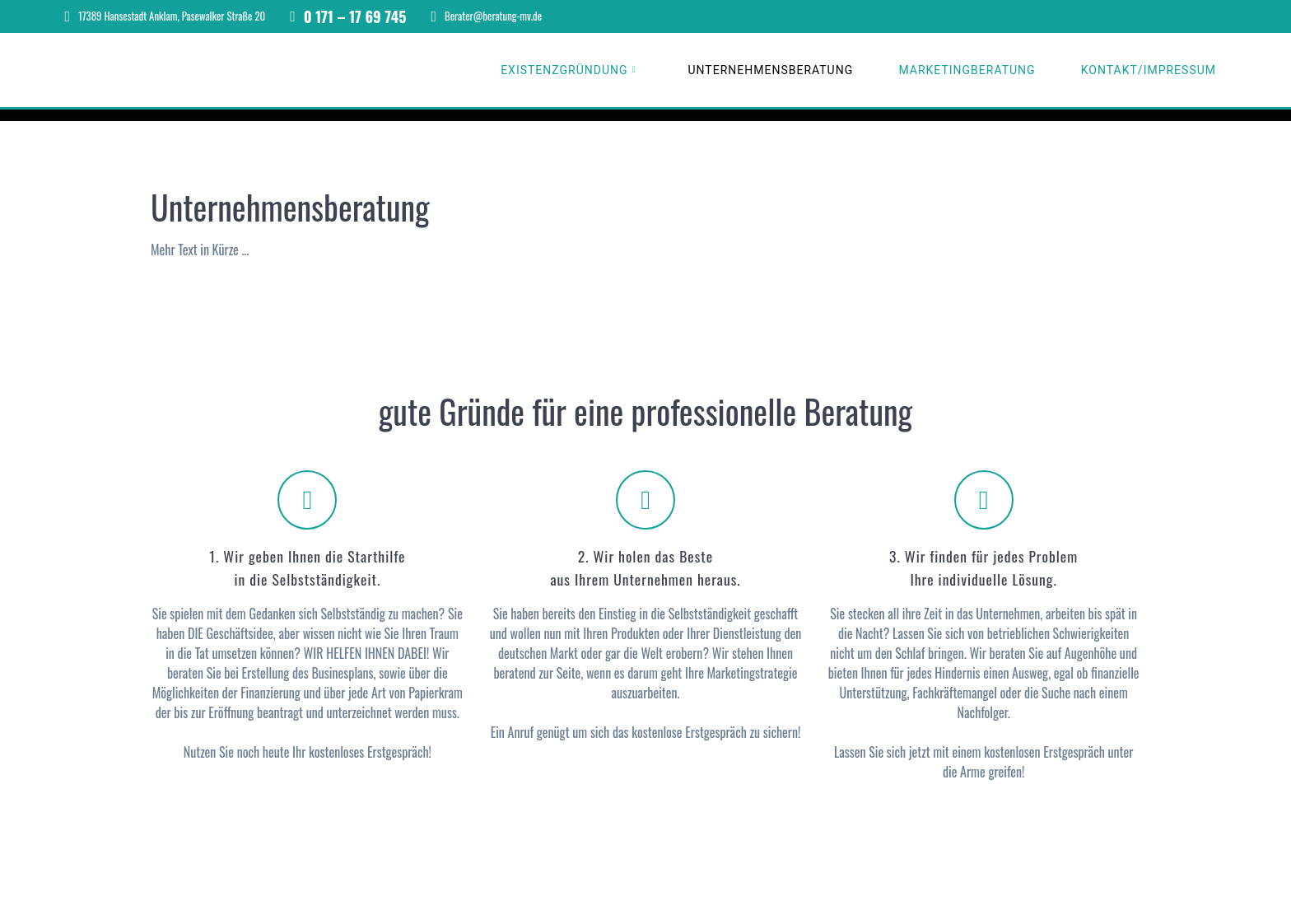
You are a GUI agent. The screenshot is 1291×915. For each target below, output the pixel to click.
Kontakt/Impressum (1148, 70)
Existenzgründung (564, 70)
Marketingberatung (966, 70)
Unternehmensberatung (770, 70)
